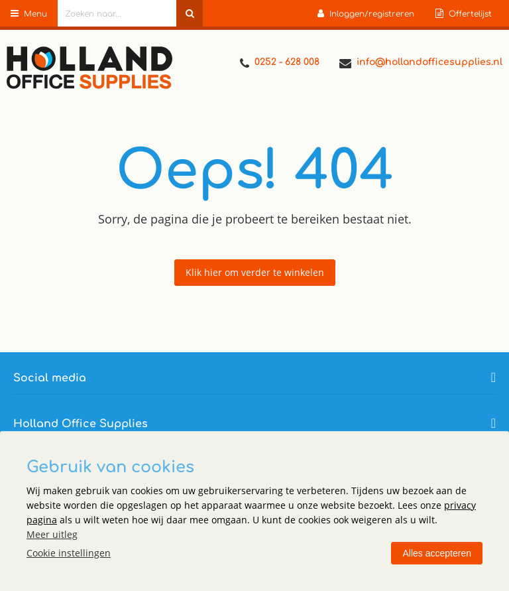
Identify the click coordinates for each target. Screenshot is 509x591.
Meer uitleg (52, 534)
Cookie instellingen (69, 553)
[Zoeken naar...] (189, 13)
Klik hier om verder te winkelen (255, 272)
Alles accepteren (436, 553)
